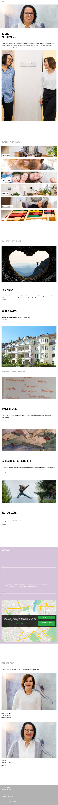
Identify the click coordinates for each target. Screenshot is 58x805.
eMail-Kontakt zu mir (6, 717)
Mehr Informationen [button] (19, 623)
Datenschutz (10, 796)
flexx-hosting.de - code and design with (11, 800)
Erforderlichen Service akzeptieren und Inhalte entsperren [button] (46, 623)
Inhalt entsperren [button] (46, 617)
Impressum (4, 796)
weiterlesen (4, 299)
